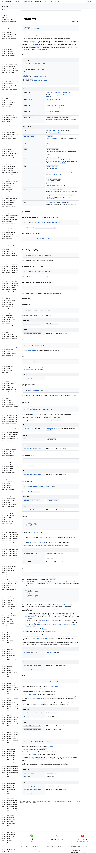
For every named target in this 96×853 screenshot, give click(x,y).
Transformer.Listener (38, 69)
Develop (33, 13)
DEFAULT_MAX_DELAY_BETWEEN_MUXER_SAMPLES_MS (58, 92)
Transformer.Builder (35, 46)
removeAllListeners (51, 166)
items (28, 623)
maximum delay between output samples (45, 227)
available (63, 162)
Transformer (37, 28)
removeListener (50, 172)
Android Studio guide (75, 850)
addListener (49, 130)
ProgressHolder (57, 159)
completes (32, 420)
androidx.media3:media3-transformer (71, 17)
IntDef (25, 79)
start (47, 189)
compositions (29, 609)
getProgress (49, 159)
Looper (35, 44)
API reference (6, 6)
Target (25, 78)
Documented (27, 75)
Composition (51, 179)
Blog (58, 1)
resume (48, 178)
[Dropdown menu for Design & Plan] (32, 1)
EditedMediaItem (54, 195)
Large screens (48, 849)
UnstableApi (27, 27)
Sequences (55, 609)
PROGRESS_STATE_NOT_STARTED (54, 105)
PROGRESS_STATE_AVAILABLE (53, 99)
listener (44, 628)
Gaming (34, 849)
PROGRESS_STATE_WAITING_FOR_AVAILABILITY (57, 117)
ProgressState (59, 161)
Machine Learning (36, 851)
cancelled (58, 185)
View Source (75, 19)
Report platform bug (87, 849)
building (54, 583)
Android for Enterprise (24, 851)
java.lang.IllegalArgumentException (33, 786)
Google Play (47, 1)
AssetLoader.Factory (41, 638)
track (65, 581)
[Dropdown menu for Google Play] (52, 1)
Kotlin (73, 21)
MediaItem (52, 202)
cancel (48, 143)
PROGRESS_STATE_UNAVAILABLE (53, 111)
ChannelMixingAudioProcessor (60, 624)
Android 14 (60, 851)
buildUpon (49, 136)
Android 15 (60, 849)
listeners (54, 168)
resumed (32, 417)
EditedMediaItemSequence (49, 537)
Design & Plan (27, 1)
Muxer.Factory (32, 634)
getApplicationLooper (43, 49)
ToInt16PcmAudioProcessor (41, 624)
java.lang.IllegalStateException (32, 333)
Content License (56, 801)
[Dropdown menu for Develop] (41, 1)
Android (21, 849)
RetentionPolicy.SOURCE (40, 76)
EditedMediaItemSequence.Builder (34, 615)
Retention (26, 76)
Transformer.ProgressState (40, 80)
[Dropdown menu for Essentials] (20, 1)
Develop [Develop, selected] (37, 1)
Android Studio (89, 1)
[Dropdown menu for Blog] (60, 1)
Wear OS (47, 851)
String (50, 180)
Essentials (16, 1)
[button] (8, 19)
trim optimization (47, 545)
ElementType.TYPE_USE (38, 78)
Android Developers (26, 13)
